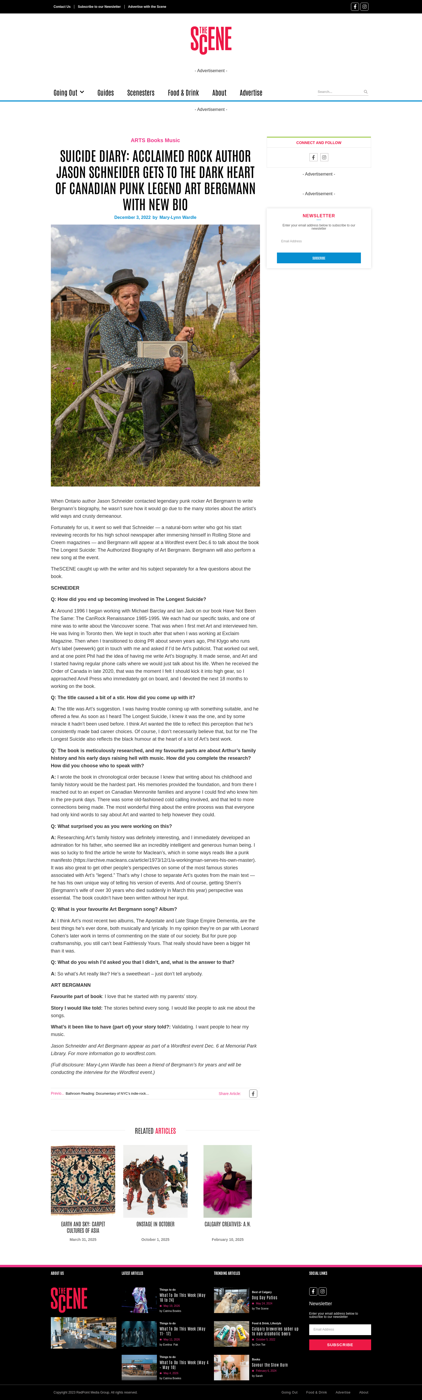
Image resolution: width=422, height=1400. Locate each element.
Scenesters (140, 92)
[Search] (366, 91)
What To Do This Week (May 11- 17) (183, 1331)
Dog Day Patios (264, 1297)
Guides (105, 92)
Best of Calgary (262, 1292)
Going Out (69, 92)
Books (155, 140)
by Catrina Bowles (170, 1311)
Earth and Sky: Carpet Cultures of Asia (83, 1227)
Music (172, 140)
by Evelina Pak (169, 1344)
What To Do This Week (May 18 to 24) (183, 1297)
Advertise (251, 92)
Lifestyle (276, 1323)
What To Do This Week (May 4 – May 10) (184, 1365)
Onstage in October (155, 1223)
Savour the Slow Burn (270, 1364)
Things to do (168, 1289)
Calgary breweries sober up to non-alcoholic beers (275, 1331)
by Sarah (257, 1375)
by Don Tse (258, 1344)
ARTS (138, 140)
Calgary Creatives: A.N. (228, 1223)
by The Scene (260, 1308)
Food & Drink (183, 92)
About (219, 92)
